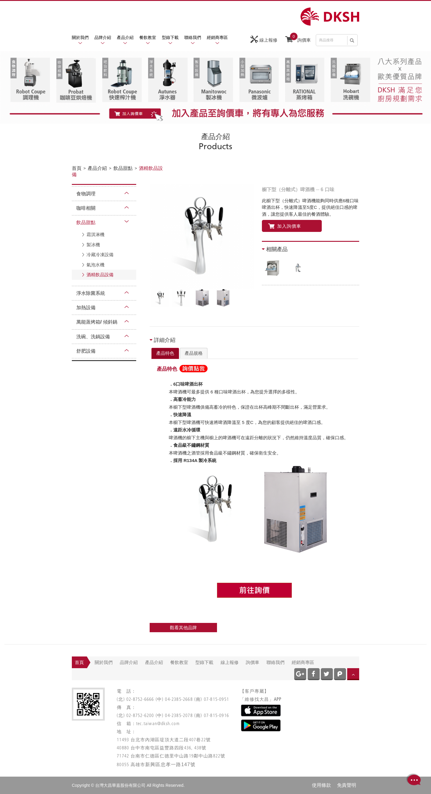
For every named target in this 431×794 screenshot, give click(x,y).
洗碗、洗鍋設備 (93, 336)
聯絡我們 (192, 37)
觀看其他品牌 (183, 627)
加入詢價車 (284, 226)
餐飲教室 (147, 37)
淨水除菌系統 (90, 293)
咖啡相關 (85, 208)
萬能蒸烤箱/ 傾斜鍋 (96, 321)
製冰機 (93, 244)
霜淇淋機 (95, 234)
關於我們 (80, 37)
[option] (202, 236)
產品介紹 (125, 37)
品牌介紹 (102, 37)
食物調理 (85, 193)
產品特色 (165, 353)
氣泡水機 (95, 264)
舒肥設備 (85, 351)
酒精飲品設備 (99, 274)
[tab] (165, 353)
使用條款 (321, 785)
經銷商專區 (217, 37)
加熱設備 (85, 307)
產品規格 (194, 353)
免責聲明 (346, 785)
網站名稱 (330, 16)
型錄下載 (170, 37)
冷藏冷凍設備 (99, 254)
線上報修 (264, 39)
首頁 (79, 662)
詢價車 (298, 38)
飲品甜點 (85, 222)
